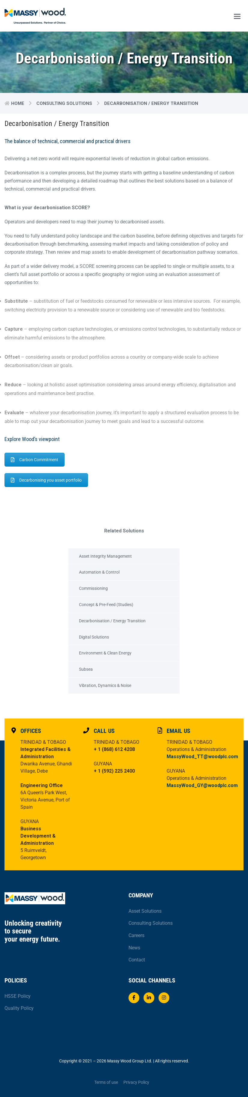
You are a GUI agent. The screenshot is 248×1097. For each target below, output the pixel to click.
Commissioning (93, 588)
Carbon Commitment (34, 459)
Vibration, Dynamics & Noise (105, 685)
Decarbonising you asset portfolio (46, 480)
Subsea (86, 669)
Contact (137, 960)
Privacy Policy (136, 1082)
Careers (136, 935)
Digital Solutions (94, 637)
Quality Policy (19, 1008)
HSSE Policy (18, 996)
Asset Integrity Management (105, 556)
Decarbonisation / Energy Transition (112, 620)
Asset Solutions (145, 911)
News (134, 948)
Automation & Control (99, 572)
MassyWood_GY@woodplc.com (202, 785)
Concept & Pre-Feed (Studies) (106, 604)
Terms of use (106, 1082)
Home (17, 103)
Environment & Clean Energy (105, 653)
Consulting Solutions (64, 103)
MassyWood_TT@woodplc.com (202, 756)
